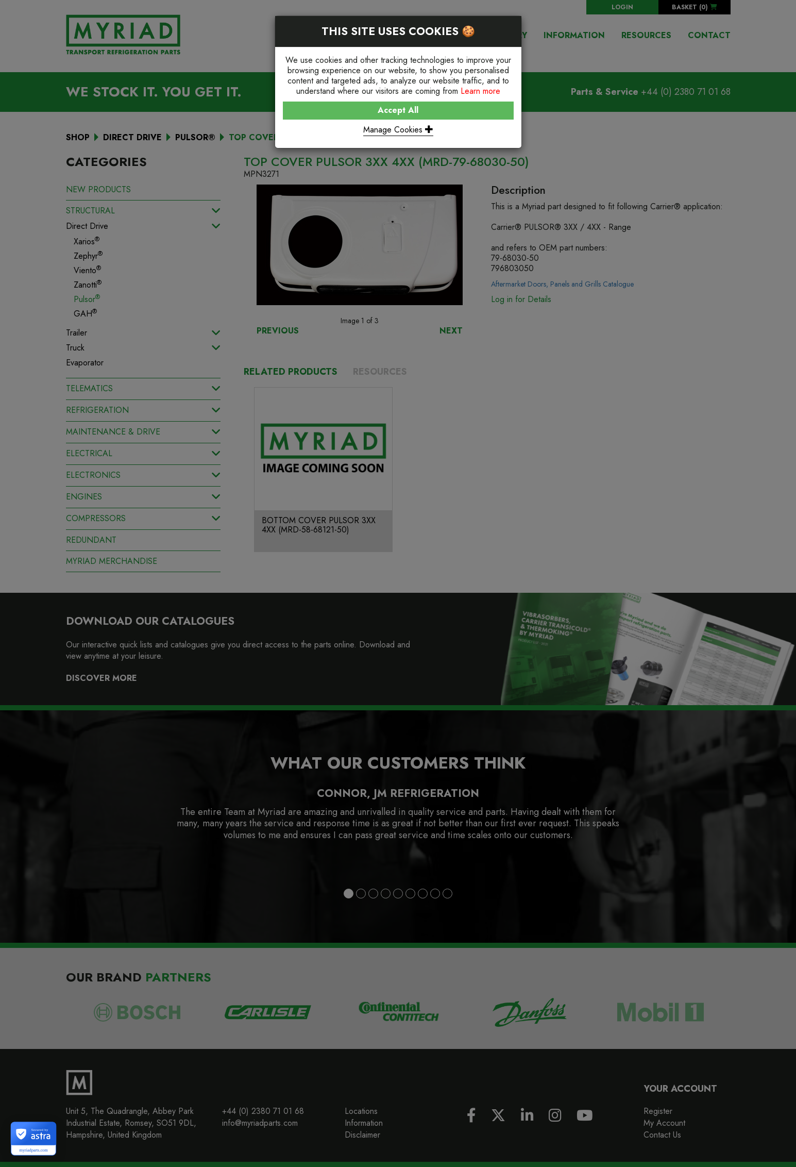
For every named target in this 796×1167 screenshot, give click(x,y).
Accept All (398, 110)
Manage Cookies (398, 130)
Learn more (480, 91)
